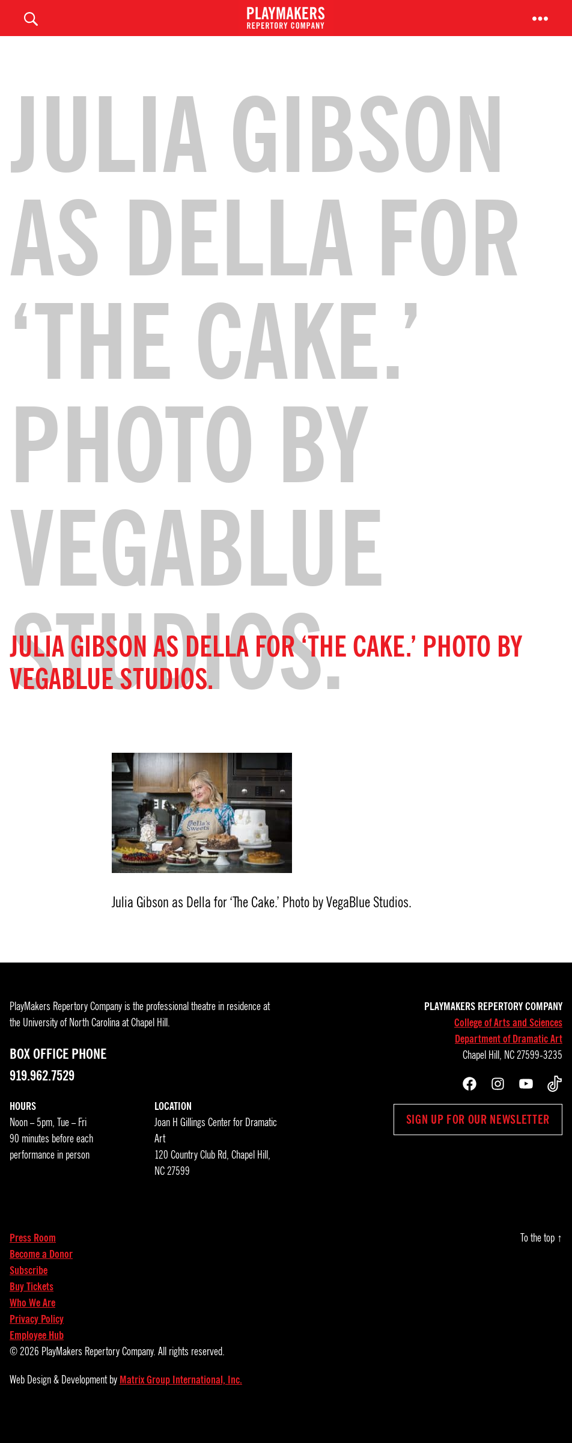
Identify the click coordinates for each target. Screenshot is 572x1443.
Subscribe (28, 1288)
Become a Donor (41, 1272)
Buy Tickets (31, 1304)
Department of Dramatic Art (508, 1057)
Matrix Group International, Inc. (181, 1398)
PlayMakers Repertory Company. (98, 1369)
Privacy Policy (37, 1337)
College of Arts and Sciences (508, 1041)
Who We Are (32, 1321)
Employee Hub (37, 1353)
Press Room (33, 1256)
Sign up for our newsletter (478, 1137)
